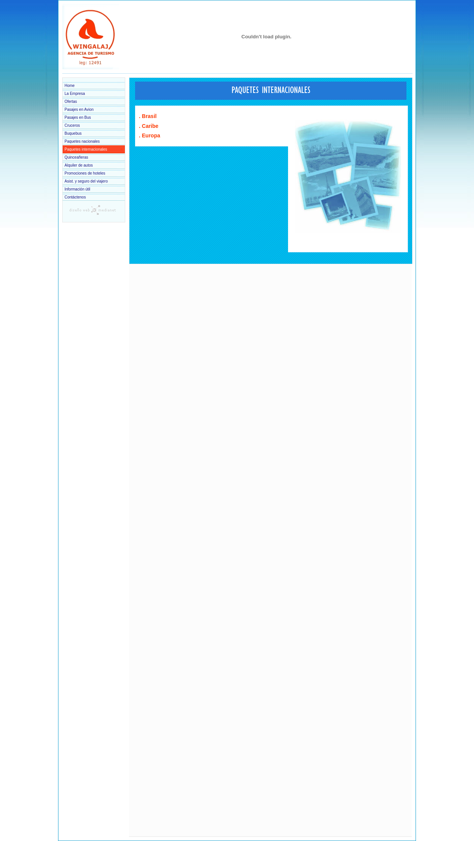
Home (70, 85)
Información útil (77, 189)
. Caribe (148, 126)
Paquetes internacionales (86, 149)
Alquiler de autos (79, 165)
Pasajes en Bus (78, 117)
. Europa (149, 135)
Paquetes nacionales (82, 141)
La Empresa (75, 93)
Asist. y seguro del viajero (86, 181)
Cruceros (72, 125)
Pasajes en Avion (79, 109)
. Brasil (148, 116)
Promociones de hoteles (85, 173)
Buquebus (73, 133)
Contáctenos (75, 197)
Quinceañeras (76, 157)
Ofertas (71, 101)
